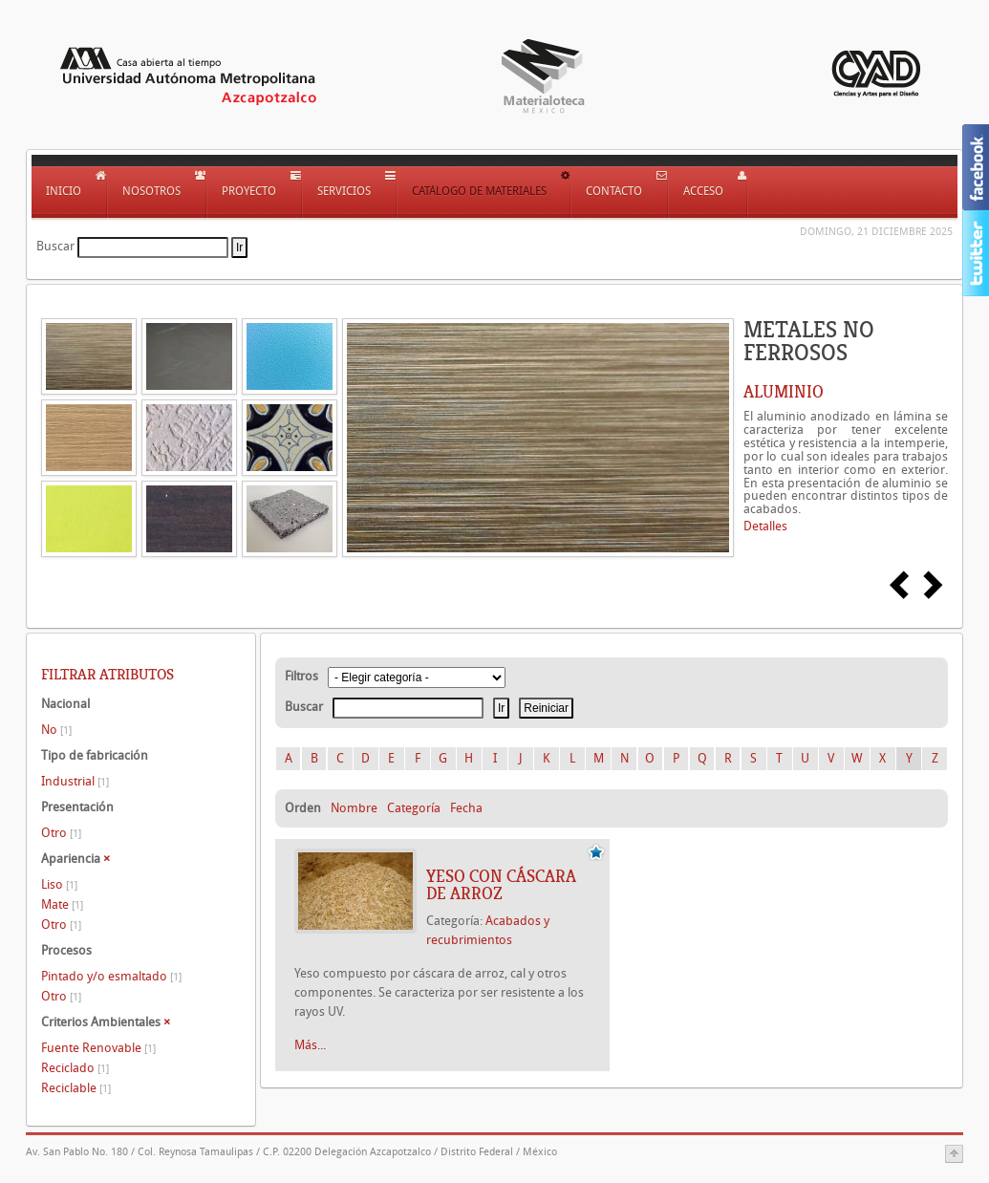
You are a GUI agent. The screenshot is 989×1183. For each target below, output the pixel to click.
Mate (62, 904)
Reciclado (75, 1068)
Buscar (55, 246)
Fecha (466, 808)
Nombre (354, 808)
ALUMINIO (783, 391)
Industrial (75, 781)
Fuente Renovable (98, 1048)
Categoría (414, 808)
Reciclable (76, 1088)
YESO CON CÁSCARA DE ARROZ (501, 885)
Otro (61, 833)
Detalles (765, 526)
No (56, 729)
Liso (59, 884)
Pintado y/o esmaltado (111, 976)
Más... (310, 1045)
